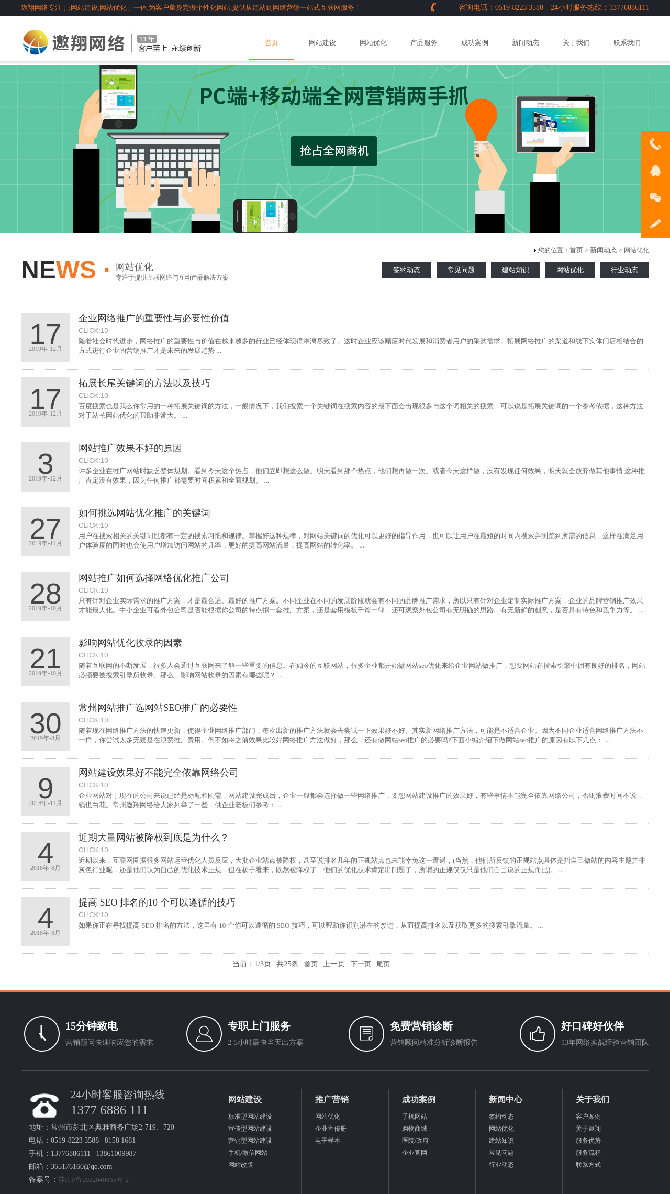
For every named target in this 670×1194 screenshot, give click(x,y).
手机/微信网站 (247, 1152)
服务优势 (588, 1140)
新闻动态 (525, 43)
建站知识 (515, 270)
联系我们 (627, 43)
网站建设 (322, 43)
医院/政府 (415, 1140)
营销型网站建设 (250, 1140)
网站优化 (373, 43)
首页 (271, 43)
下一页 (361, 964)
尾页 (383, 964)
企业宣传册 (331, 1128)
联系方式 (588, 1164)
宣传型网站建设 (250, 1128)
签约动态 (406, 270)
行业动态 (624, 270)
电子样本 (327, 1140)
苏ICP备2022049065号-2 (93, 1180)
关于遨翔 (588, 1128)
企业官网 (414, 1152)
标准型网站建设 (250, 1116)
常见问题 (461, 270)
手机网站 (414, 1116)
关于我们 (576, 43)
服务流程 (588, 1152)
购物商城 (414, 1128)
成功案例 (474, 43)
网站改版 (240, 1164)
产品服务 (424, 43)
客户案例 (588, 1116)
